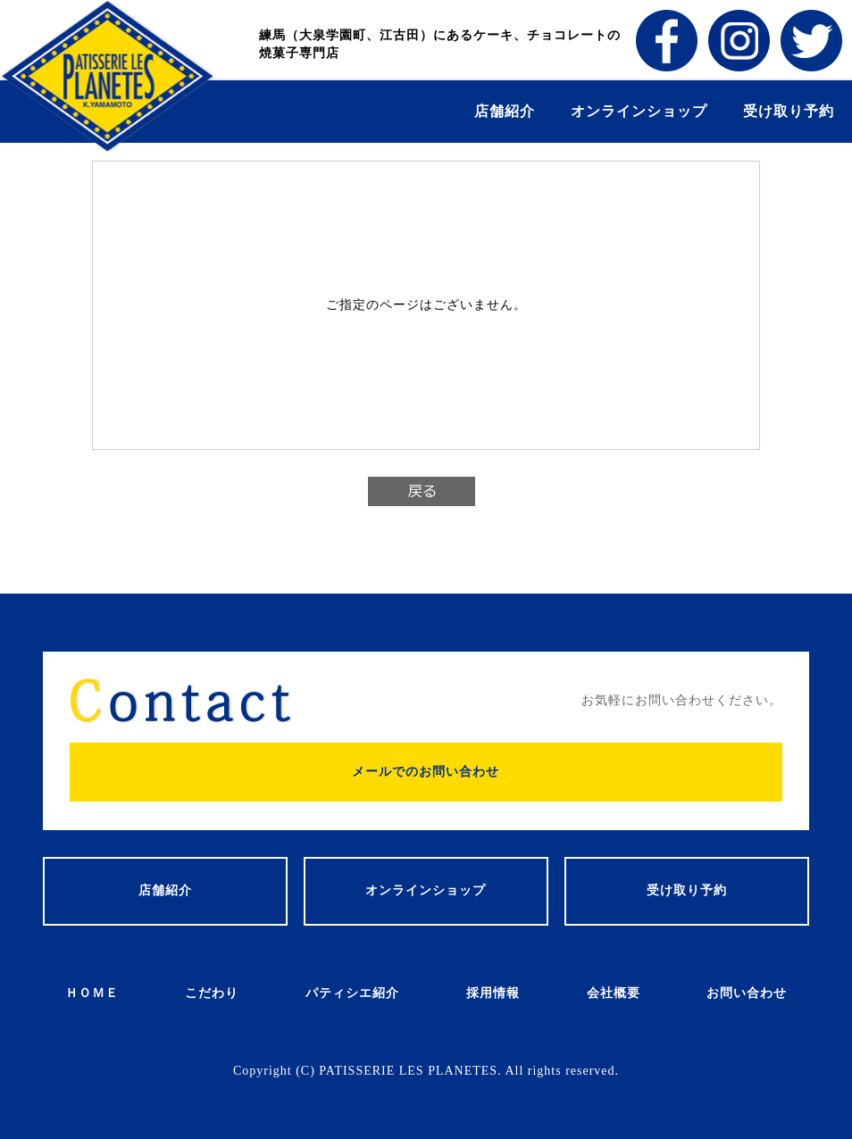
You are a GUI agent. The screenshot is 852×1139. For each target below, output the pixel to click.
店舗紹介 (504, 111)
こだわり (211, 993)
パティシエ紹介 (352, 993)
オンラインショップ (639, 111)
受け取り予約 (788, 111)
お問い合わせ (746, 993)
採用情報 (493, 993)
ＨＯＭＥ (92, 993)
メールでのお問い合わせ (425, 771)
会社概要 (613, 993)
